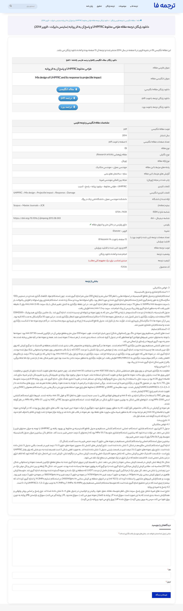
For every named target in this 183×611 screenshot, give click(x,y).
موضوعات (122, 6)
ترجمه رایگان (110, 6)
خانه (139, 20)
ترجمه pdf (68, 98)
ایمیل (168, 582)
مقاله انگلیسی (68, 89)
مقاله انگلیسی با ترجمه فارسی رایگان (123, 20)
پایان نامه (89, 6)
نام (169, 570)
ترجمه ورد (68, 107)
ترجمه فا (135, 6)
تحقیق (99, 6)
